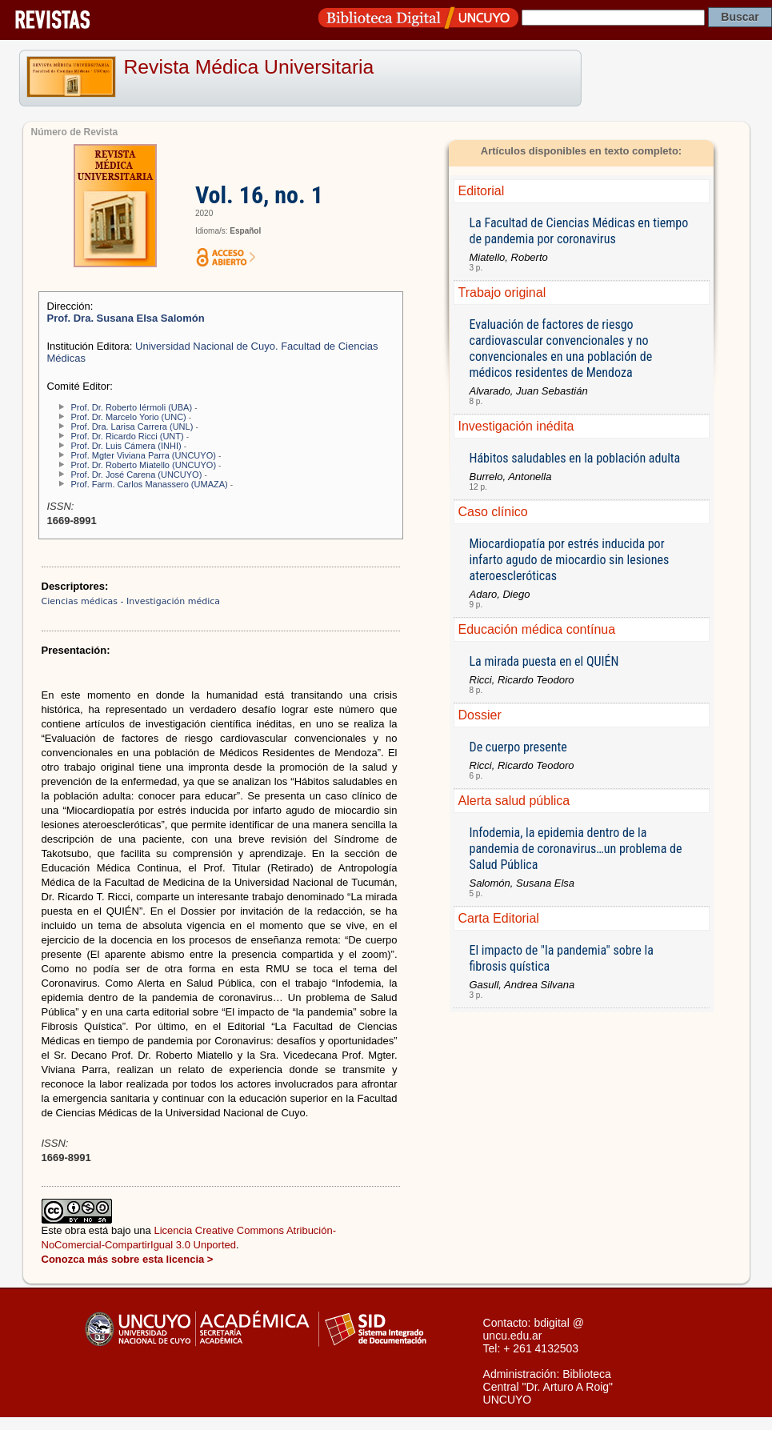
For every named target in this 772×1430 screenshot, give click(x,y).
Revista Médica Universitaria (249, 67)
